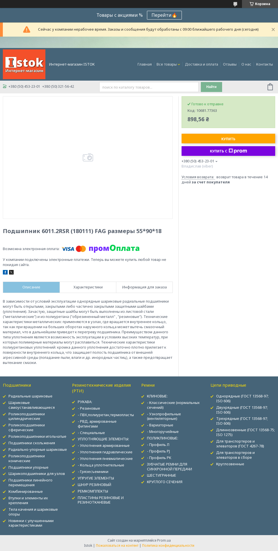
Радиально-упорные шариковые (38, 449)
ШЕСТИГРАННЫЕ (161, 475)
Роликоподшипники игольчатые (37, 436)
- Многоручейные (163, 431)
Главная (145, 64)
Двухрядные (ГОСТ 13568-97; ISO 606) (242, 410)
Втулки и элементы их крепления (28, 500)
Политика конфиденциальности (168, 545)
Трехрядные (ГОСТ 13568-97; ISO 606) (242, 421)
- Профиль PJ (158, 451)
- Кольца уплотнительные (101, 465)
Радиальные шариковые (30, 396)
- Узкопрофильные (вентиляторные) (164, 416)
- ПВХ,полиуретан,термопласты (106, 414)
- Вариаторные (160, 425)
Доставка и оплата (201, 64)
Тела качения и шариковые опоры (33, 512)
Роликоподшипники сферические (27, 427)
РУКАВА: (85, 401)
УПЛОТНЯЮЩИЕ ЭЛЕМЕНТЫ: (103, 438)
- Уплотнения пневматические (105, 458)
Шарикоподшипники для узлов (37, 473)
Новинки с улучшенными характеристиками (31, 523)
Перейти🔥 (164, 15)
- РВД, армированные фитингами (97, 424)
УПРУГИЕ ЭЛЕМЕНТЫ (96, 478)
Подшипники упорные (29, 467)
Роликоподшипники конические (27, 458)
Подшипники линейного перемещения (30, 482)
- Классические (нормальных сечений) (173, 405)
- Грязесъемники (93, 471)
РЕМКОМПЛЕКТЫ (93, 491)
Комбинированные (26, 491)
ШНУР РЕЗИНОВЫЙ (94, 484)
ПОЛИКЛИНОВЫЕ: (162, 438)
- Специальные (91, 432)
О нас (246, 64)
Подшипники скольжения (32, 442)
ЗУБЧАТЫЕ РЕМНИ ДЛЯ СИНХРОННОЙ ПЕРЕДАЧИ (169, 467)
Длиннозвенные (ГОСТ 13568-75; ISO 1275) (245, 432)
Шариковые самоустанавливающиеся (32, 405)
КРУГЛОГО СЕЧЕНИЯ (164, 481)
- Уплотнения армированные (104, 445)
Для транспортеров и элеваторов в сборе (235, 455)
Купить (228, 139)
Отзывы (230, 64)
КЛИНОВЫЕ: (157, 396)
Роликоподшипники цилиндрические (27, 416)
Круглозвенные (230, 463)
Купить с (228, 151)
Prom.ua (164, 540)
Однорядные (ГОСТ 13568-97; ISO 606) (242, 398)
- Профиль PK (159, 457)
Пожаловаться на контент (117, 545)
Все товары (167, 64)
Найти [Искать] (211, 87)
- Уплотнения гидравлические (105, 451)
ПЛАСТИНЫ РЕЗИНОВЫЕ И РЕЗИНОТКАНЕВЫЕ (101, 500)
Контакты (264, 64)
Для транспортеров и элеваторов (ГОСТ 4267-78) (240, 444)
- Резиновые (89, 408)
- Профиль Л (158, 444)
